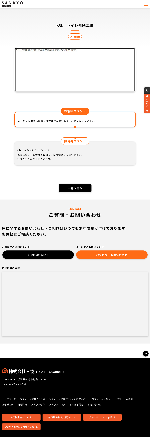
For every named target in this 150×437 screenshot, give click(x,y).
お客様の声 (7, 404)
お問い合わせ (147, 105)
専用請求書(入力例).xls (61, 417)
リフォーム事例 (125, 399)
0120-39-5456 (38, 255)
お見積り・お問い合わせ (112, 255)
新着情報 (22, 404)
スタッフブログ (57, 404)
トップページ (9, 399)
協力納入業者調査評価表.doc (21, 426)
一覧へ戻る (75, 188)
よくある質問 (76, 404)
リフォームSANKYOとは (32, 399)
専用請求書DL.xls (21, 417)
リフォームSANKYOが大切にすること (68, 399)
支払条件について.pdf (102, 417)
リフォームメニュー (102, 399)
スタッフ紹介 (38, 404)
